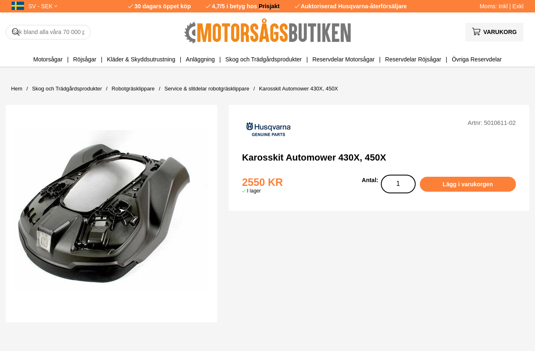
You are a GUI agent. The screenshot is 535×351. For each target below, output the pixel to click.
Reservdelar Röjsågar (413, 59)
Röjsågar (84, 59)
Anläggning (200, 59)
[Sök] (48, 32)
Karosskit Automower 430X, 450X (298, 88)
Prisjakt (269, 6)
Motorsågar (48, 59)
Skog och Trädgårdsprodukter (263, 59)
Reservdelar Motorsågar (343, 59)
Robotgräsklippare (133, 88)
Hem (16, 88)
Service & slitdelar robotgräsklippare (207, 88)
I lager (254, 191)
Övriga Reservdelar (477, 59)
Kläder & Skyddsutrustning (141, 59)
